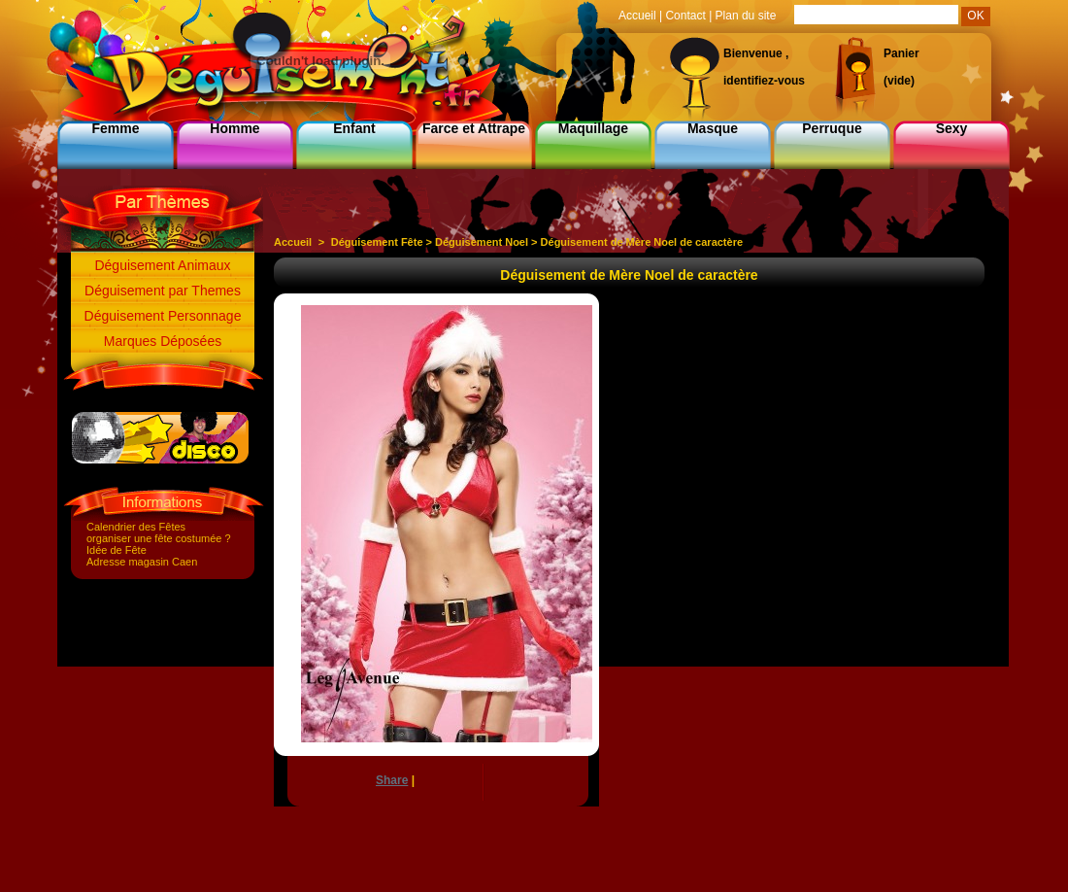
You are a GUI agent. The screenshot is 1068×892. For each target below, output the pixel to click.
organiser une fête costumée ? (158, 538)
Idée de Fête (116, 550)
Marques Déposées (162, 341)
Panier (901, 53)
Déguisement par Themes (162, 290)
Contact (685, 15)
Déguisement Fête (377, 242)
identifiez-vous (764, 80)
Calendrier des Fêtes (135, 526)
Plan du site (746, 15)
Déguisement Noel (481, 242)
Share (392, 780)
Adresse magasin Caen (141, 561)
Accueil (293, 242)
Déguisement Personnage (163, 316)
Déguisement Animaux (162, 265)
